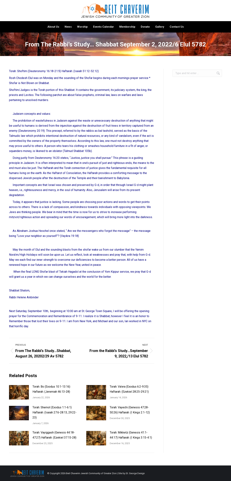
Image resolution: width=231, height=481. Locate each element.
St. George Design (135, 473)
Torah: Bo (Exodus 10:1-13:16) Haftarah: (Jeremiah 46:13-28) (51, 389)
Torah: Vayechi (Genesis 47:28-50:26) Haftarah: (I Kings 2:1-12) (130, 410)
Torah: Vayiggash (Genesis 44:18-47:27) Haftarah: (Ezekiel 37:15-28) (54, 435)
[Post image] (19, 392)
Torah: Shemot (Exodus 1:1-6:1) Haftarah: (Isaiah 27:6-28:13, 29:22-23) (54, 412)
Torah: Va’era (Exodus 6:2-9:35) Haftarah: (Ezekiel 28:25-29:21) (129, 389)
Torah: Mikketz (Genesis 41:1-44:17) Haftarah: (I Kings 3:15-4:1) (131, 435)
